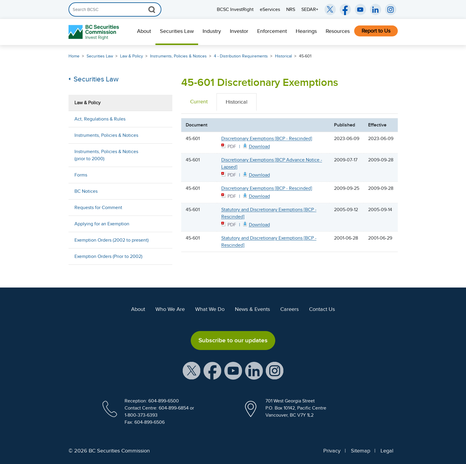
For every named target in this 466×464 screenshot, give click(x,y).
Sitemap (360, 451)
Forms (80, 175)
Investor (239, 31)
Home (74, 56)
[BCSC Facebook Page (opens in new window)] (345, 9)
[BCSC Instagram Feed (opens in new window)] (390, 9)
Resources (338, 31)
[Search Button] (151, 9)
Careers (289, 309)
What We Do (210, 309)
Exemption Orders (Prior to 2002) (108, 256)
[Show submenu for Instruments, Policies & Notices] (162, 135)
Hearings (306, 31)
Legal (387, 451)
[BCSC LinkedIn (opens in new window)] (375, 9)
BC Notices (86, 191)
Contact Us (322, 309)
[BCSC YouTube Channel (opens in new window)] (360, 9)
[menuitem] (144, 32)
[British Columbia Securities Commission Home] (94, 32)
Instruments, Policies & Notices (178, 56)
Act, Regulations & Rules (99, 119)
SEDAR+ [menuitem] (309, 9)
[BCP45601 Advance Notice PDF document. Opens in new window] (256, 175)
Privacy (332, 451)
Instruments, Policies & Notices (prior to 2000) (106, 155)
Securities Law (177, 31)
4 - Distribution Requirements (241, 56)
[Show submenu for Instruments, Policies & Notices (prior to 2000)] (162, 155)
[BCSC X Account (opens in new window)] (192, 370)
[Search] (115, 9)
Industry (212, 31)
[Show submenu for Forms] (162, 175)
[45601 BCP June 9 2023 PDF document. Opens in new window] (256, 146)
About (144, 31)
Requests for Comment (98, 207)
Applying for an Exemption (101, 224)
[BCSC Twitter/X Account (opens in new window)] (330, 9)
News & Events (252, 309)
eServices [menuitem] (270, 9)
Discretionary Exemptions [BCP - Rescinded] (266, 138)
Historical (283, 56)
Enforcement (272, 31)
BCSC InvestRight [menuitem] (235, 9)
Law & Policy (131, 56)
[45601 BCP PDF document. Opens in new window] (256, 196)
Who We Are (170, 309)
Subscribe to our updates (233, 340)
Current (199, 102)
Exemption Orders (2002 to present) (111, 240)
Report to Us (376, 31)
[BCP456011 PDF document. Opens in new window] (256, 224)
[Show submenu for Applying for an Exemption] (162, 224)
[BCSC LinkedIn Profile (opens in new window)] (254, 370)
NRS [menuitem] (290, 9)
